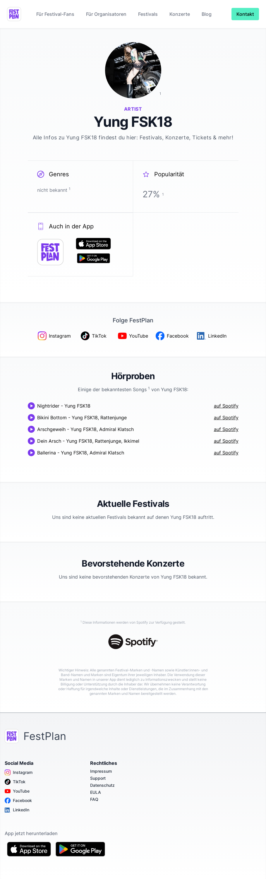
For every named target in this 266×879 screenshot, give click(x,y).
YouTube (17, 791)
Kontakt (245, 14)
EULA (95, 792)
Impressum (101, 771)
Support (98, 778)
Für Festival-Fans (55, 14)
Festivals (148, 14)
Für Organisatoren (106, 14)
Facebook (18, 800)
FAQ (94, 799)
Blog (207, 14)
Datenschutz (102, 785)
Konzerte (179, 14)
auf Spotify (226, 406)
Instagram (18, 772)
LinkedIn (17, 809)
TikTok (15, 781)
